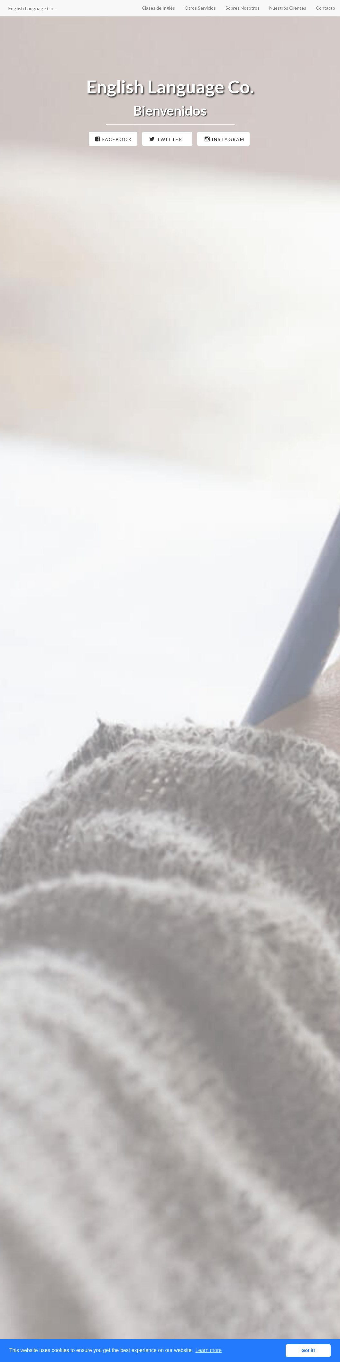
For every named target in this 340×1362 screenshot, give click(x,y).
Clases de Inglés (158, 8)
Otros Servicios (200, 8)
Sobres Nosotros (242, 8)
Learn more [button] (208, 1350)
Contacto (325, 8)
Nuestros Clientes (287, 8)
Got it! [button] (308, 1350)
